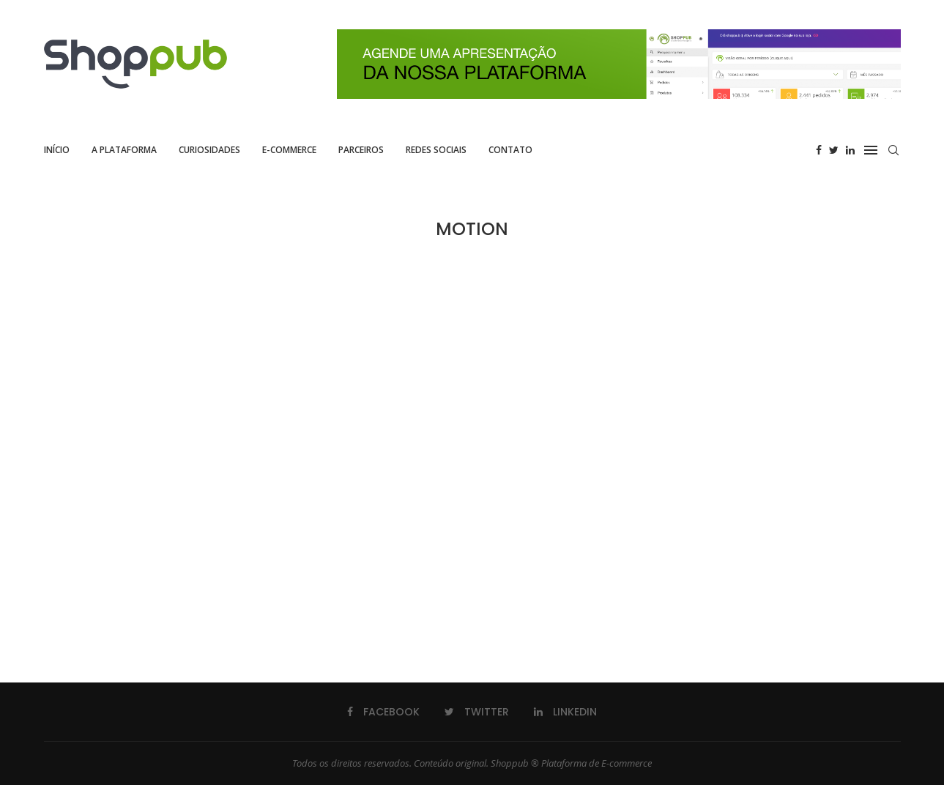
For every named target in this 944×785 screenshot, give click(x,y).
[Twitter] (834, 150)
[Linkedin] (850, 150)
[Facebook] (819, 150)
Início (57, 150)
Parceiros (361, 150)
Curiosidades (209, 150)
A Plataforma (124, 150)
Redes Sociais (436, 150)
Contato (510, 150)
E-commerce (289, 150)
